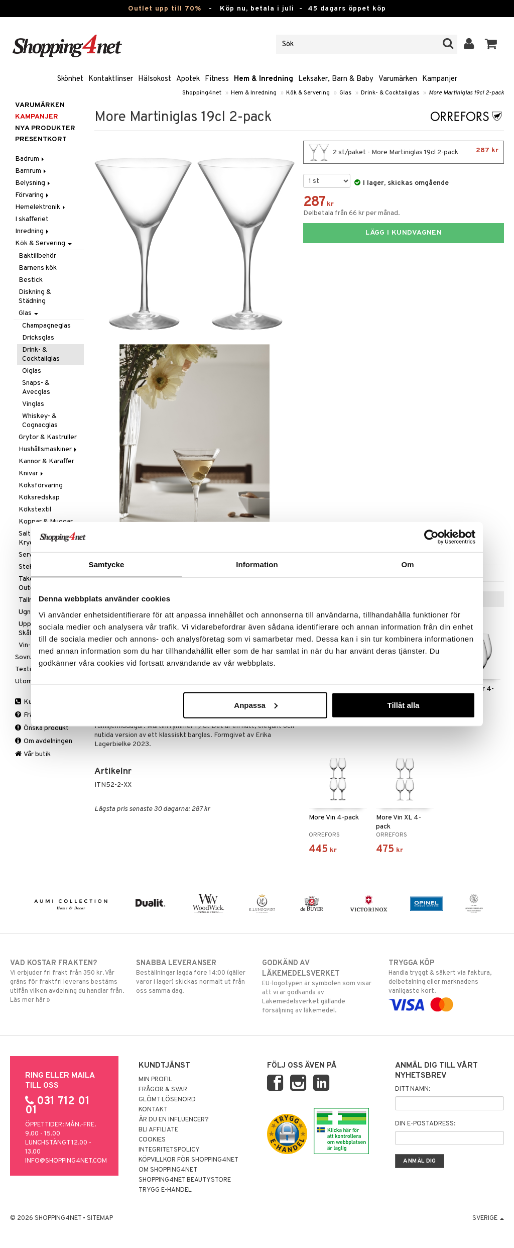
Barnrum (31, 171)
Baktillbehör (37, 256)
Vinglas (33, 404)
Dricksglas (38, 338)
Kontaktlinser (110, 79)
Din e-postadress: (425, 1124)
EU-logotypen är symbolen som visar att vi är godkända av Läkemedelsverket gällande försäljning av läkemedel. (319, 986)
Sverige (488, 1218)
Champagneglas (46, 326)
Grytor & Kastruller (48, 437)
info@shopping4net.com (66, 1161)
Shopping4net (201, 93)
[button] (491, 44)
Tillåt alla (403, 704)
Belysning (33, 183)
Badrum (30, 159)
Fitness (217, 79)
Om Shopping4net (168, 1170)
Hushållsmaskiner (48, 449)
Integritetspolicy (169, 1150)
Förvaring (32, 195)
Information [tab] (257, 564)
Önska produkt (42, 728)
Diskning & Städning (35, 296)
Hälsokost (154, 79)
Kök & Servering (308, 93)
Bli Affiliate (158, 1130)
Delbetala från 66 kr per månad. (351, 213)
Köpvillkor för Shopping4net (188, 1160)
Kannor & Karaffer (46, 461)
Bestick (31, 280)
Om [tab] (407, 564)
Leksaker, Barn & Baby (335, 79)
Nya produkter (45, 128)
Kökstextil (35, 509)
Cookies (152, 1140)
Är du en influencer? (174, 1120)
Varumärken (397, 79)
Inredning (32, 231)
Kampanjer (439, 79)
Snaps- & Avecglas (36, 387)
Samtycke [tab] (106, 564)
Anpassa (256, 704)
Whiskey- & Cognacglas (40, 421)
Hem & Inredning (263, 79)
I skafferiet (32, 219)
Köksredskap (39, 497)
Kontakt (153, 1110)
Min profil (155, 1080)
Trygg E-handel (165, 1190)
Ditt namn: (412, 1089)
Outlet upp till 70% (164, 9)
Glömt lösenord (167, 1100)
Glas (345, 93)
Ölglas (31, 371)
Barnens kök (38, 268)
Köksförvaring (41, 485)
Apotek (188, 79)
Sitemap (100, 1218)
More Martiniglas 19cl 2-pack (466, 93)
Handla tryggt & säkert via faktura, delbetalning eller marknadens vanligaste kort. (446, 983)
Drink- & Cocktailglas (390, 93)
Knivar (32, 473)
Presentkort (41, 139)
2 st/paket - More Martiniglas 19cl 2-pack (403, 152)
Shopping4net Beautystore (185, 1180)
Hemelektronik (41, 207)
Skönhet (70, 79)
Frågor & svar (163, 1090)
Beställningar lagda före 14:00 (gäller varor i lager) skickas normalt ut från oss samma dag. (193, 976)
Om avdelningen (43, 741)
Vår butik (33, 754)
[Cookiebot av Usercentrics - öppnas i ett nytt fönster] (431, 537)
